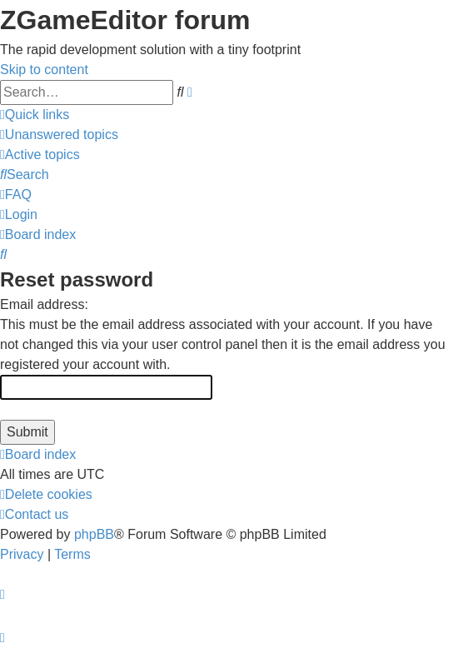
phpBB (94, 534)
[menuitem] (59, 134)
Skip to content (44, 69)
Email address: (44, 304)
